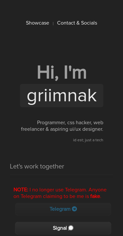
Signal (63, 228)
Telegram (63, 209)
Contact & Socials (77, 23)
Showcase (37, 23)
